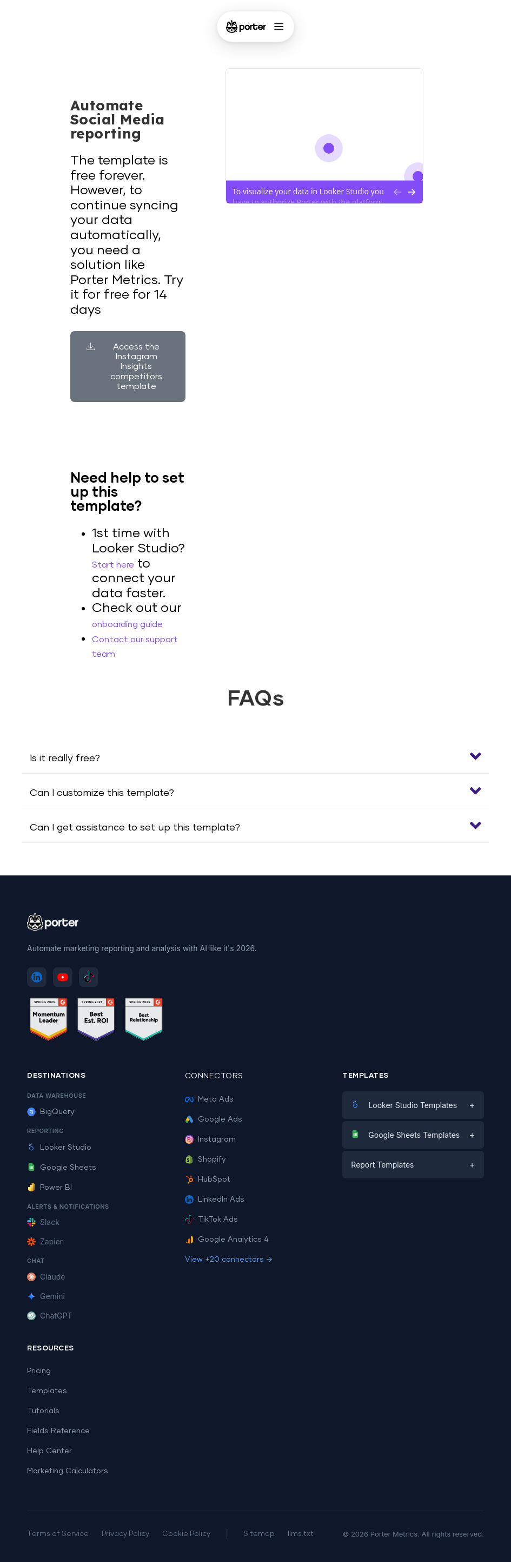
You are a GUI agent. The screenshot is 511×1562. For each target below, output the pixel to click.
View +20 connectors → (229, 1259)
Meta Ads (209, 1099)
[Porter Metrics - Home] (245, 26)
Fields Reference (58, 1431)
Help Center (49, 1451)
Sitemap (259, 1534)
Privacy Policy (125, 1534)
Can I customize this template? (102, 793)
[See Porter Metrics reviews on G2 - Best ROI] (96, 1021)
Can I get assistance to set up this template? (135, 828)
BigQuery (51, 1112)
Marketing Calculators (67, 1471)
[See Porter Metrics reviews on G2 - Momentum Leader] (48, 1021)
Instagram (210, 1139)
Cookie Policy (186, 1534)
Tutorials (43, 1411)
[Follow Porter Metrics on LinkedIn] (37, 977)
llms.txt (301, 1534)
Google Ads (213, 1119)
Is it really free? (65, 758)
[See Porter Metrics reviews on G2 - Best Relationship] (143, 1021)
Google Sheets (61, 1167)
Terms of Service (58, 1534)
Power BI (49, 1187)
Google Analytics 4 (227, 1239)
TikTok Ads (211, 1219)
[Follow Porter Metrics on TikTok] (88, 977)
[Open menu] (279, 26)
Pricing (39, 1371)
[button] (255, 756)
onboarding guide (127, 624)
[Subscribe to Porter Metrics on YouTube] (62, 977)
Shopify (205, 1159)
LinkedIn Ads (214, 1199)
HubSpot (207, 1179)
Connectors (214, 1076)
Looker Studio (59, 1147)
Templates (47, 1391)
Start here (113, 565)
